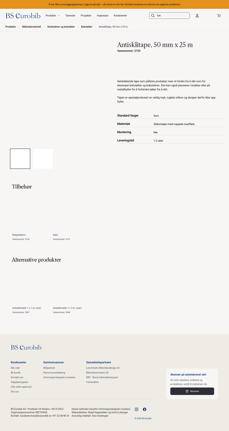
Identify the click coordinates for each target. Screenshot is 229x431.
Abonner (192, 391)
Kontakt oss (17, 377)
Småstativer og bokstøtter (61, 26)
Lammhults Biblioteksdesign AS (103, 368)
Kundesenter (120, 15)
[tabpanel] (58, 92)
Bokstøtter (86, 26)
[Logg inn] (203, 16)
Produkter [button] (53, 15)
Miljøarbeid (49, 368)
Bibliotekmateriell (31, 26)
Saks (55, 235)
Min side (15, 368)
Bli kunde (15, 372)
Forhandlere (92, 382)
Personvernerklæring (54, 372)
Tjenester (70, 15)
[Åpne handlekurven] (219, 15)
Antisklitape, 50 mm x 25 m (113, 26)
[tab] (20, 158)
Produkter (10, 26)
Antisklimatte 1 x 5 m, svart (67, 308)
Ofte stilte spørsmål (21, 386)
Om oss (15, 391)
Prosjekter (86, 15)
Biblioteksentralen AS (97, 372)
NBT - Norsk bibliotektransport (102, 377)
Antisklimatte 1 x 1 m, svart (26, 308)
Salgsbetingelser (19, 382)
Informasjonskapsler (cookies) (59, 377)
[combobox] (169, 15)
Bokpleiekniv (19, 235)
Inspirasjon (102, 15)
